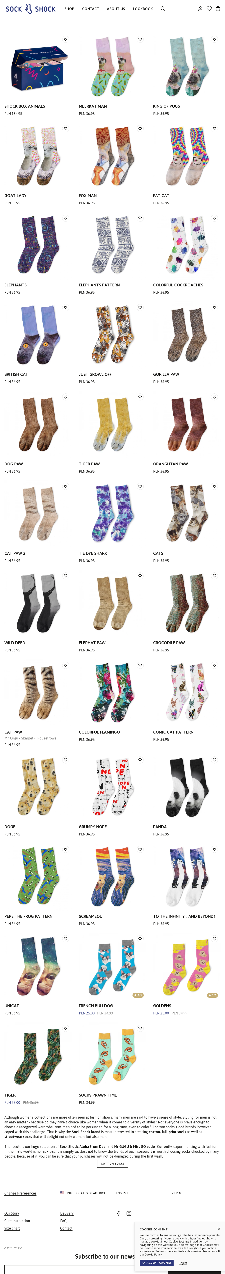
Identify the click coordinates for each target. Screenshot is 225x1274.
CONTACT (90, 9)
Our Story (11, 1213)
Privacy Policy (210, 1248)
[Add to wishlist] (65, 39)
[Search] (162, 9)
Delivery (67, 1213)
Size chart (12, 1228)
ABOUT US (116, 9)
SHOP (69, 9)
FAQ (63, 1221)
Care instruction (17, 1221)
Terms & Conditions (183, 1248)
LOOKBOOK (143, 9)
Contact (66, 1228)
